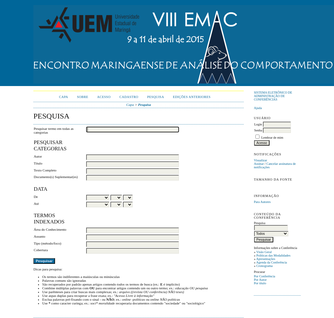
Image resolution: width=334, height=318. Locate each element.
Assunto (39, 236)
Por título (260, 283)
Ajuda (258, 108)
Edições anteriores (192, 97)
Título (38, 163)
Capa (63, 97)
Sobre (82, 97)
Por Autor (260, 279)
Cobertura (41, 250)
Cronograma (264, 266)
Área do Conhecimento (50, 229)
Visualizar (260, 160)
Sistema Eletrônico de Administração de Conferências (273, 96)
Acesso (104, 97)
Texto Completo (45, 170)
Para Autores (262, 202)
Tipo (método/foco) (47, 243)
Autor (38, 156)
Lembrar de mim (272, 137)
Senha (258, 130)
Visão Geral (264, 252)
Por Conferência (264, 276)
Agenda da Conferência (271, 262)
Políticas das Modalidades (273, 255)
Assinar (259, 163)
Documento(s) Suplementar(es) (56, 177)
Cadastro (129, 97)
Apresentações (265, 259)
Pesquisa (155, 97)
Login (258, 124)
